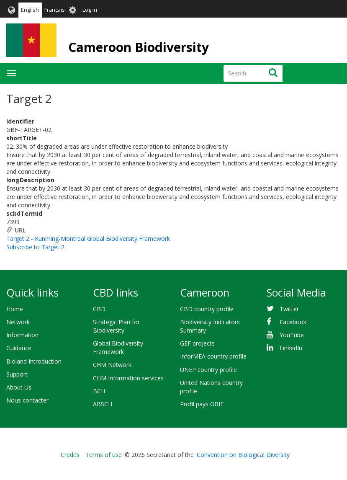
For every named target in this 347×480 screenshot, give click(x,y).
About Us (18, 387)
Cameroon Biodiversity (138, 47)
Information (22, 335)
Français (54, 9)
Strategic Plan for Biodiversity (116, 326)
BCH (99, 391)
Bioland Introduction (34, 361)
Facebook (293, 322)
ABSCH (102, 404)
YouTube (292, 335)
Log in (89, 9)
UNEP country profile (208, 370)
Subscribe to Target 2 (35, 247)
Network (18, 322)
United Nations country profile (211, 387)
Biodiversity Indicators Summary (210, 326)
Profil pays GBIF (202, 404)
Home (14, 309)
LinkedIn (291, 348)
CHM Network (112, 365)
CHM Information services (128, 378)
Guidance (18, 348)
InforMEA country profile (213, 356)
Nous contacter (27, 400)
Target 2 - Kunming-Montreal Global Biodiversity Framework (88, 239)
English (30, 9)
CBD (99, 309)
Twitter (289, 309)
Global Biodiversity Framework (118, 347)
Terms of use (103, 455)
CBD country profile (207, 309)
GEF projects (197, 343)
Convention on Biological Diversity (243, 455)
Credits (70, 455)
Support (17, 374)
